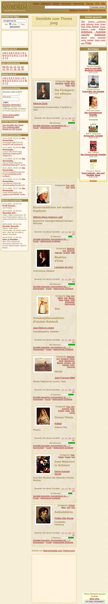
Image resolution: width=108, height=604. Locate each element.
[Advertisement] (70, 54)
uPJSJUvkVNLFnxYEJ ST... (14, 185)
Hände (67, 83)
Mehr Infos (94, 599)
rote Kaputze (69, 364)
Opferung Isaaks (88, 29)
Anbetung (99, 34)
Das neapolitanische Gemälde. (93, 114)
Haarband (59, 83)
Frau (68, 81)
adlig (73, 253)
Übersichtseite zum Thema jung (59, 550)
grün (73, 85)
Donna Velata (64, 417)
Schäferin (64, 359)
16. (7, 69)
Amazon (93, 181)
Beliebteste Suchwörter (78, 10)
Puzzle (36, 128)
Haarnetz (58, 253)
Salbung (84, 37)
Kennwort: (6, 97)
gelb (72, 411)
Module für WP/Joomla (12, 129)
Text (23, 24)
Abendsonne (69, 361)
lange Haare (70, 84)
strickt (61, 361)
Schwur (103, 24)
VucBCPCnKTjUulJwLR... (13, 144)
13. (18, 66)
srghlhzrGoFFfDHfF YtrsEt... (14, 194)
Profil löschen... (9, 206)
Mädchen (70, 248)
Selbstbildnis (64, 512)
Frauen (68, 457)
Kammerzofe (70, 304)
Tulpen (92, 37)
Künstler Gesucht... (11, 226)
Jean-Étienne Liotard (43, 328)
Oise (83, 21)
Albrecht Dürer (40, 103)
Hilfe (103, 3)
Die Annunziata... (13, 139)
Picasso (103, 27)
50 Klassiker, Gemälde (93, 136)
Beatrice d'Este (60, 258)
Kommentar (38, 399)
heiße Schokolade (70, 301)
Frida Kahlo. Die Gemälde (93, 91)
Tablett (60, 298)
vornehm (66, 253)
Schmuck (70, 251)
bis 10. (5, 66)
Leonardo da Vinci (64, 267)
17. (11, 69)
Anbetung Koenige (93, 31)
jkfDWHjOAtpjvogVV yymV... (14, 165)
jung (72, 81)
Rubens (102, 29)
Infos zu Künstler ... (11, 239)
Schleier (61, 411)
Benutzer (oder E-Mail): (12, 92)
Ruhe (72, 365)
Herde (72, 359)
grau (73, 507)
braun (67, 411)
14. (22, 66)
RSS (97, 3)
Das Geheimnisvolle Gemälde (93, 154)
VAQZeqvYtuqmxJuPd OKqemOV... (11, 155)
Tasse (61, 300)
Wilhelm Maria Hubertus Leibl (48, 217)
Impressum (66, 3)
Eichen (97, 24)
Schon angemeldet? (10, 115)
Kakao (67, 300)
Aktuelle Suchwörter (97, 10)
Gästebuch (46, 3)
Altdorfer (85, 35)
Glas (65, 298)
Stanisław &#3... (9, 213)
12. (15, 66)
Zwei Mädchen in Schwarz (65, 463)
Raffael (58, 423)
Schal (73, 187)
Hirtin (58, 371)
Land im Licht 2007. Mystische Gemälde (93, 69)
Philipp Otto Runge (64, 518)
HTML (14, 24)
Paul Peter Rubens (90, 27)
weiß (72, 185)
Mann (63, 507)
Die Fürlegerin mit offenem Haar (64, 93)
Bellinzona (90, 24)
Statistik (56, 3)
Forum (36, 3)
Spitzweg (90, 40)
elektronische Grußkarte (50, 128)
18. (15, 69)
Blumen (60, 363)
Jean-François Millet (65, 377)
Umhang (67, 363)
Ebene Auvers (100, 40)
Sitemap (90, 3)
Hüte (72, 455)
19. (19, 69)
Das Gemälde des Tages (12, 125)
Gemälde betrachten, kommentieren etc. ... (51, 126)
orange (72, 413)
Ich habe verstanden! (95, 601)
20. (22, 69)
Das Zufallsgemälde (10, 127)
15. (3, 69)
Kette (72, 409)
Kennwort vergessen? (11, 105)
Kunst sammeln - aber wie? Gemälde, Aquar (93, 174)
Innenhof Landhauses (96, 21)
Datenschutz (78, 3)
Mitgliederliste (8, 117)
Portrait (71, 505)
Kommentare (38, 289)
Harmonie (71, 367)
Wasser (71, 298)
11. (11, 66)
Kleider (61, 457)
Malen (83, 24)
